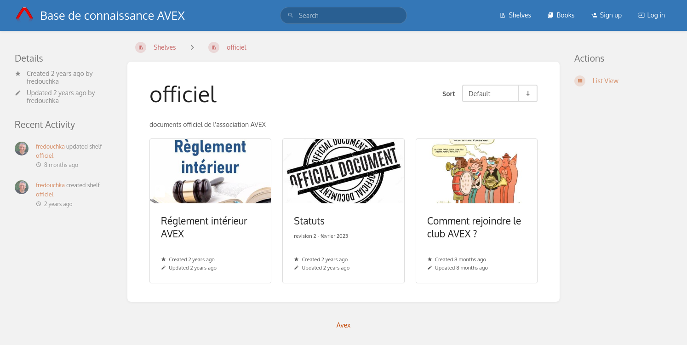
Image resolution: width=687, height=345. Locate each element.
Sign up (606, 15)
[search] (343, 15)
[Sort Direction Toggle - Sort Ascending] (527, 93)
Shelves (515, 15)
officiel (44, 155)
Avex (344, 325)
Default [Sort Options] (479, 93)
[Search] (290, 15)
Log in (651, 15)
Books (560, 15)
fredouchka (43, 81)
